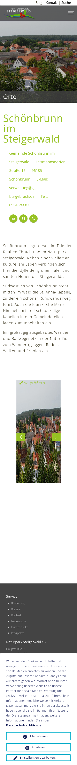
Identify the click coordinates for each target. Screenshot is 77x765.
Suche (66, 2)
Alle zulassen (39, 736)
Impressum (18, 621)
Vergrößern (32, 382)
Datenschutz (19, 627)
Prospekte (17, 633)
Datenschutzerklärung (23, 725)
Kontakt (52, 2)
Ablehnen (38, 747)
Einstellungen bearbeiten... (38, 757)
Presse (15, 609)
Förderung (17, 603)
